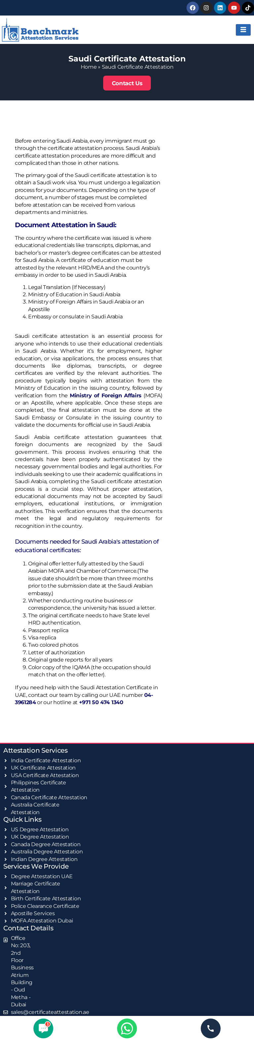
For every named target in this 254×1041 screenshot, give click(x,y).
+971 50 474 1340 (101, 702)
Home (89, 66)
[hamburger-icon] (243, 29)
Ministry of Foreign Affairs (106, 395)
